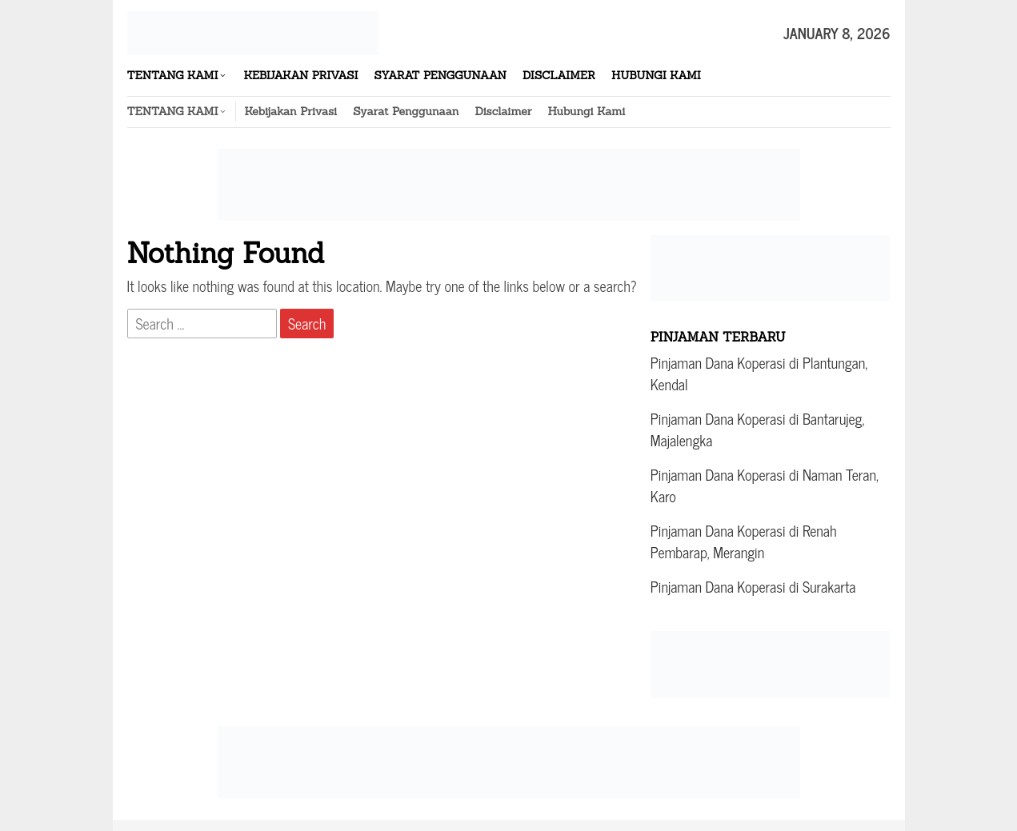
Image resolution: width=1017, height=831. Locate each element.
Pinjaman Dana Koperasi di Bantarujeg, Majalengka (757, 429)
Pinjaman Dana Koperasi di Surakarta (753, 586)
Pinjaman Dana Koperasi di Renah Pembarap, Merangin (744, 541)
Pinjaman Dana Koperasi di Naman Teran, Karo (765, 485)
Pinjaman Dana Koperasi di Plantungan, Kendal (759, 373)
